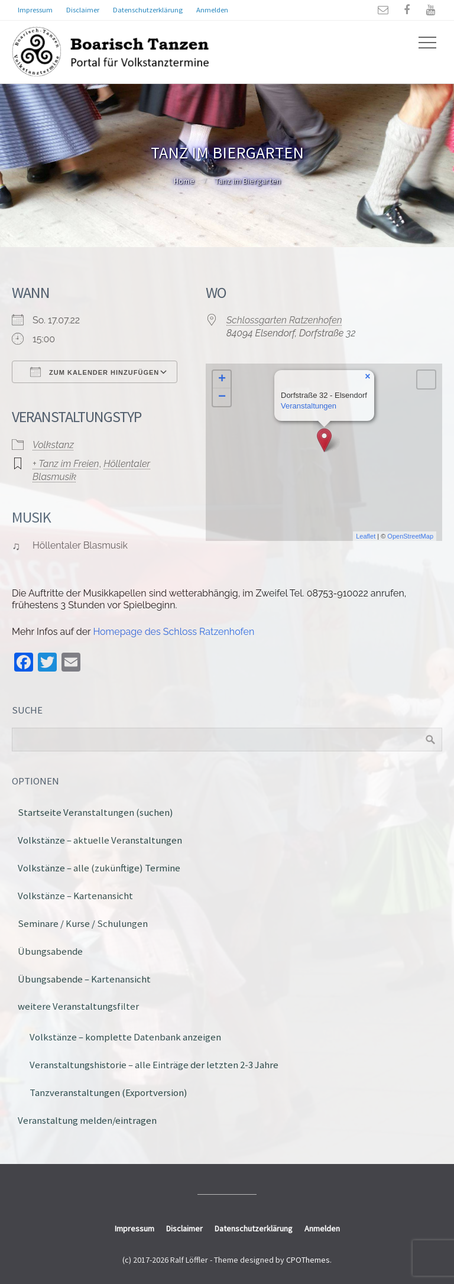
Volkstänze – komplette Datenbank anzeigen (125, 1036)
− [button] (222, 397)
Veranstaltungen (308, 405)
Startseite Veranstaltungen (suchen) (95, 812)
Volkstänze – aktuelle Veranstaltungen (100, 840)
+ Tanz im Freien (66, 463)
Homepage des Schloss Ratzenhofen (173, 631)
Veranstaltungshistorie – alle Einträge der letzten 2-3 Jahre (154, 1064)
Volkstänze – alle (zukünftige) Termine (99, 867)
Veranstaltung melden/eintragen (87, 1120)
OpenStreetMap (410, 536)
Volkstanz (53, 444)
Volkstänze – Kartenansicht (75, 895)
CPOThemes (308, 1259)
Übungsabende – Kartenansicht (84, 978)
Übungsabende (50, 951)
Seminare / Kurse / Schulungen (83, 923)
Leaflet (365, 536)
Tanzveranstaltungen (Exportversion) (108, 1092)
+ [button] (222, 379)
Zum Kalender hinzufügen (94, 372)
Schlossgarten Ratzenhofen (284, 320)
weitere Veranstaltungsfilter (78, 1006)
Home (184, 181)
